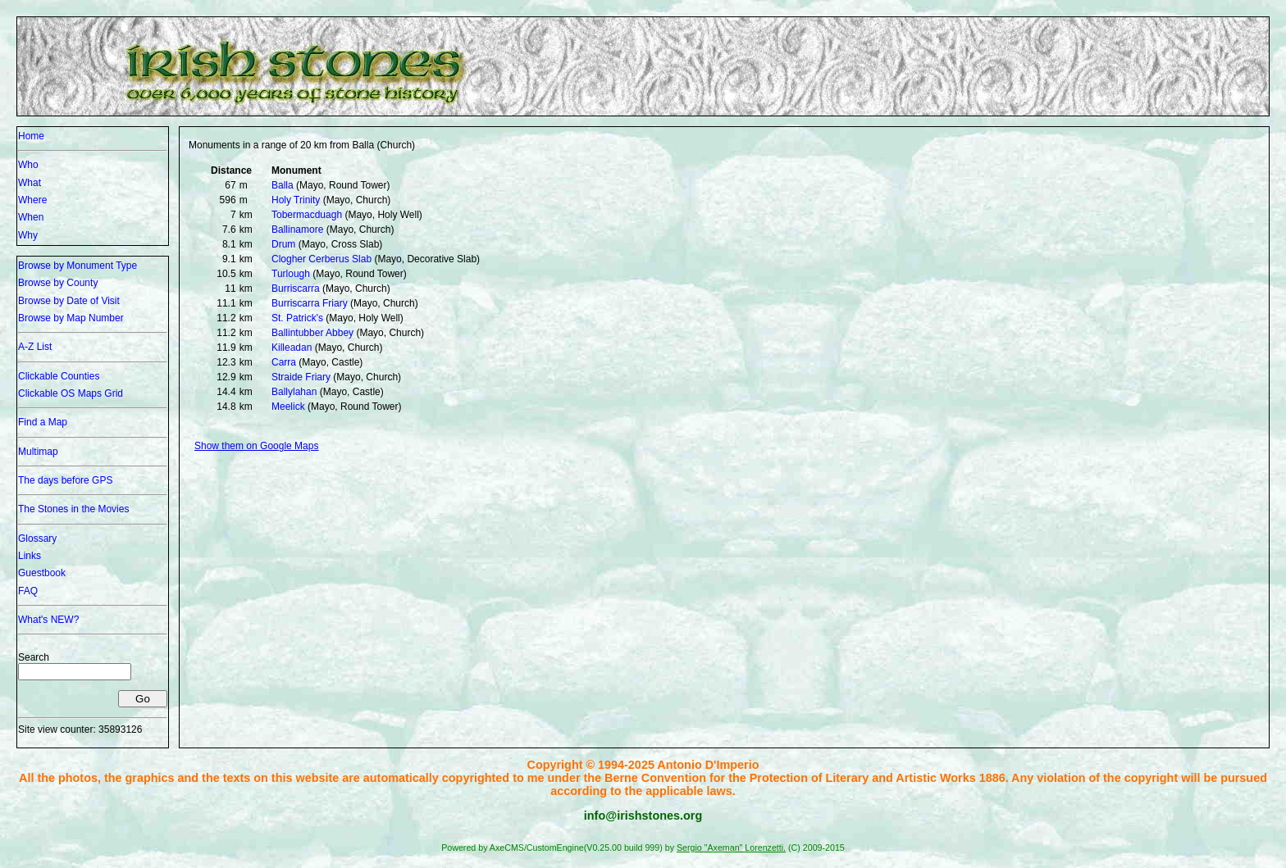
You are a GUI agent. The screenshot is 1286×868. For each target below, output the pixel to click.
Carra (283, 362)
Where (32, 200)
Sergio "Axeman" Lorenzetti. (731, 847)
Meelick (288, 406)
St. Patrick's (297, 318)
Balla (282, 185)
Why (28, 235)
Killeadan (291, 347)
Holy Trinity (295, 200)
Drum (283, 244)
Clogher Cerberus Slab (321, 259)
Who (28, 164)
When (30, 217)
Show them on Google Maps (256, 446)
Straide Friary (301, 377)
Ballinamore (297, 229)
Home (31, 136)
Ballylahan (294, 392)
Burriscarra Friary (309, 303)
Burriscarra (295, 288)
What (29, 183)
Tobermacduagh (306, 214)
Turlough (290, 273)
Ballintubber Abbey (312, 333)
